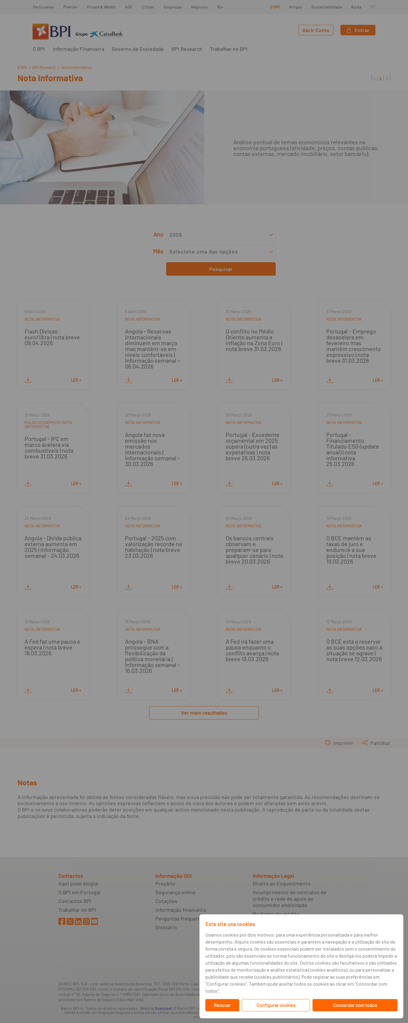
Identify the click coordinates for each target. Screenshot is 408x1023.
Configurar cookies (276, 1005)
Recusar (222, 1005)
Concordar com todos (355, 1005)
